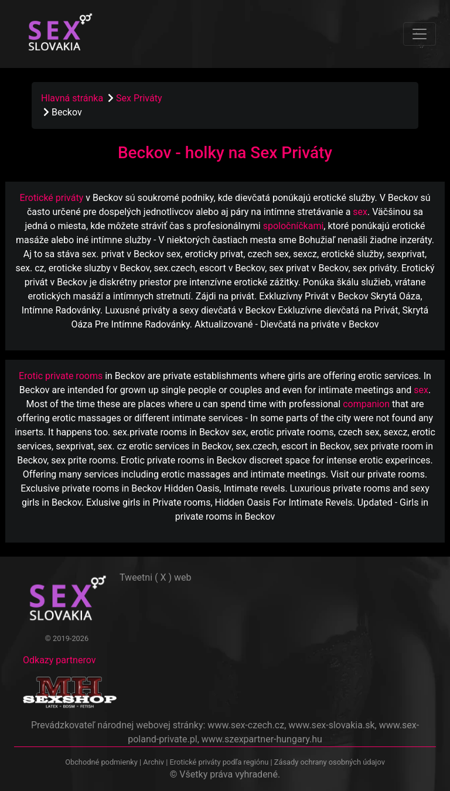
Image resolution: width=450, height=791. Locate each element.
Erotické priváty (51, 197)
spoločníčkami (293, 225)
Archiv (153, 762)
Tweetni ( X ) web (156, 577)
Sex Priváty (139, 98)
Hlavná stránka (72, 98)
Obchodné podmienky (102, 762)
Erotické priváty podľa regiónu (218, 762)
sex (360, 211)
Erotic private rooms (61, 375)
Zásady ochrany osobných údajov (329, 762)
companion (366, 404)
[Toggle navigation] (419, 34)
